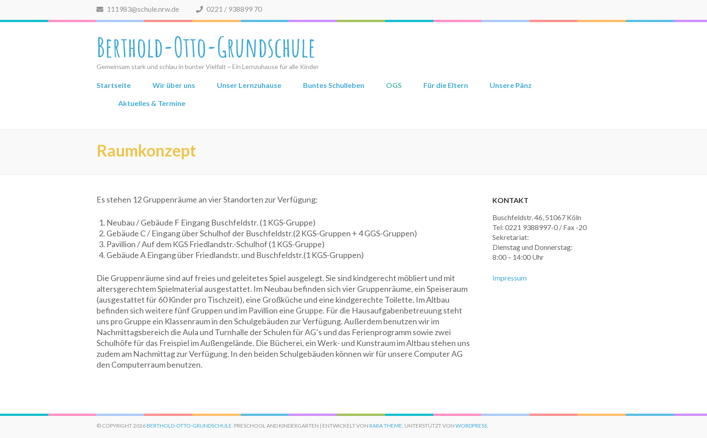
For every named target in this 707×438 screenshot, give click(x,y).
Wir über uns (173, 85)
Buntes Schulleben (333, 85)
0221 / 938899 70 (229, 9)
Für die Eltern (445, 85)
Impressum (509, 277)
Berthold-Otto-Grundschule (206, 47)
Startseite (113, 85)
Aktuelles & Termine (151, 103)
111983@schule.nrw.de (137, 9)
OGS (394, 85)
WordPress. (471, 425)
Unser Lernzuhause (249, 85)
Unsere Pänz (511, 85)
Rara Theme (385, 425)
